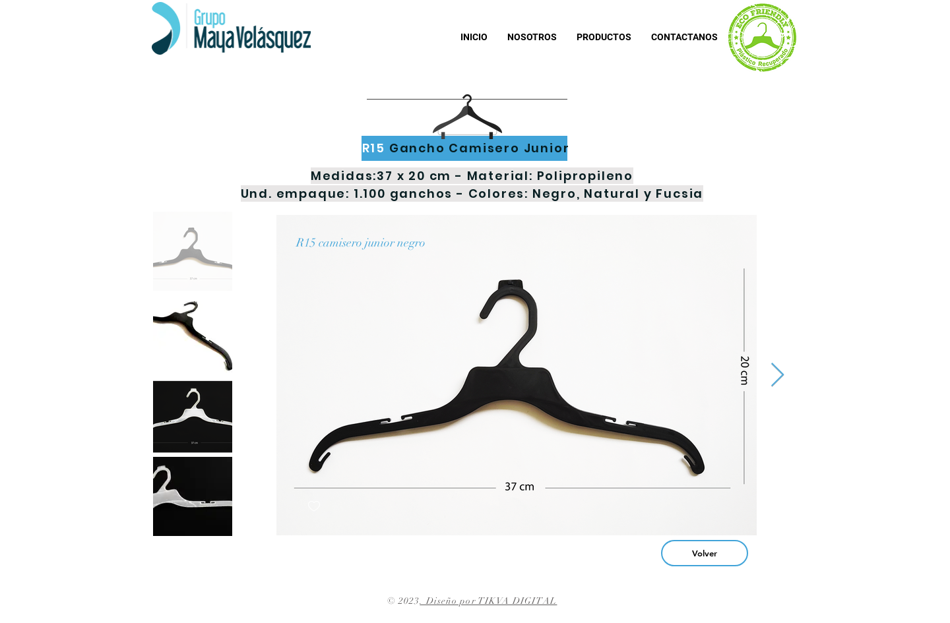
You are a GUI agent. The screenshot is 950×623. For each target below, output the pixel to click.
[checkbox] (314, 507)
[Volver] (704, 553)
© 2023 (403, 601)
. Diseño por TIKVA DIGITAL (488, 601)
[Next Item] (777, 375)
